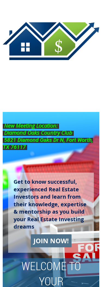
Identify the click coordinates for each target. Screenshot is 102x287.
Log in (93, 8)
